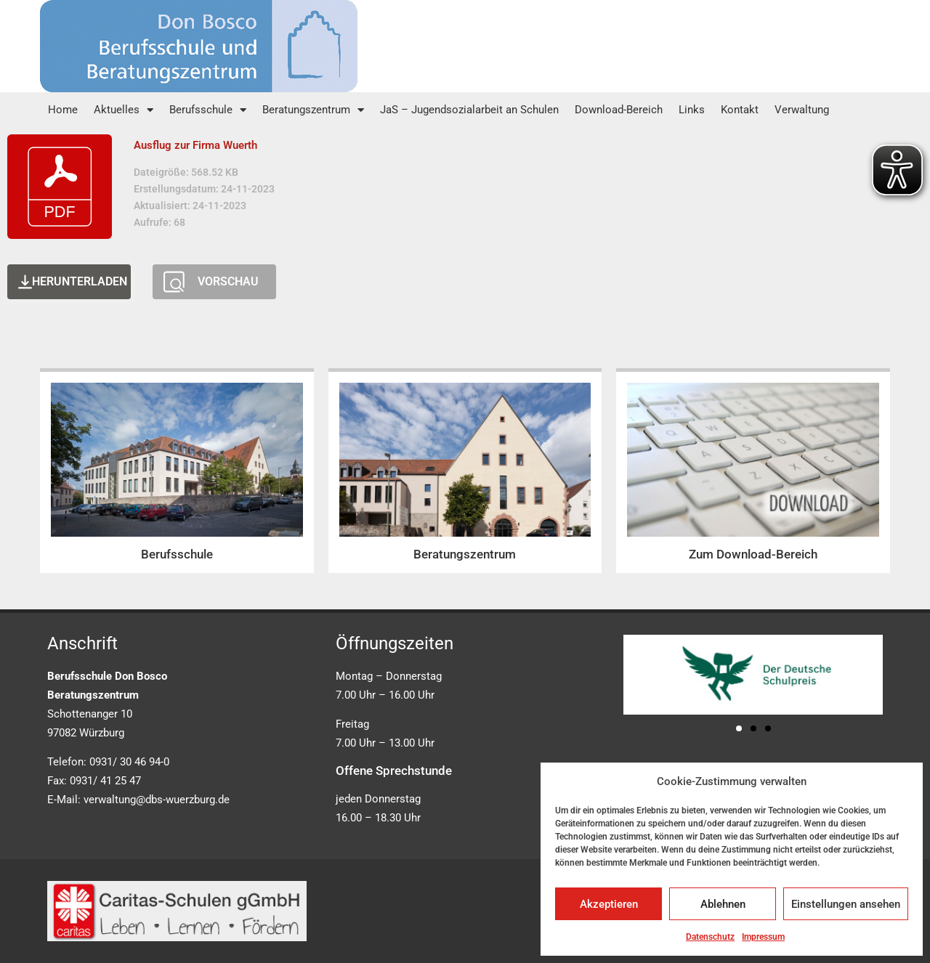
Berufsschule (207, 110)
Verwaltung (802, 109)
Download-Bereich (619, 109)
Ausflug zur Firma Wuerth (195, 145)
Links (692, 109)
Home (63, 109)
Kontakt (740, 109)
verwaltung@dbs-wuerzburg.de (157, 799)
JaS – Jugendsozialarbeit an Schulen (469, 109)
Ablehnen (722, 904)
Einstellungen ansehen (845, 904)
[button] (739, 728)
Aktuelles (123, 110)
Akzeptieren (609, 904)
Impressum (763, 937)
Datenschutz (710, 937)
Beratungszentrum (313, 110)
